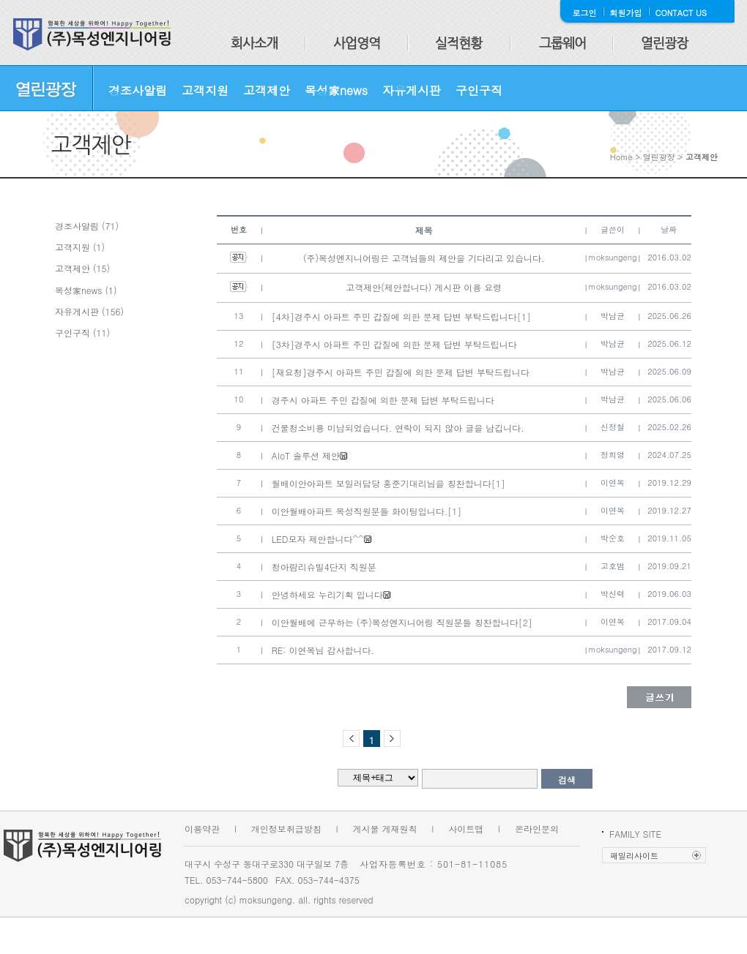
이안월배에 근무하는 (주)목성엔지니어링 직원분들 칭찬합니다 (395, 622)
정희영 (613, 454)
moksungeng (613, 257)
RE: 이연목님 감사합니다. (323, 650)
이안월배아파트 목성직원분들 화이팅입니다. (360, 511)
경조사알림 (137, 90)
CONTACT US (681, 12)
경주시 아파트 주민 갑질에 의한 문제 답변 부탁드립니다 (383, 400)
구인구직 (479, 90)
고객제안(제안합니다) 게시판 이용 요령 (424, 287)
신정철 (613, 426)
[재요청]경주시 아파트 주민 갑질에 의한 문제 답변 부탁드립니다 (400, 372)
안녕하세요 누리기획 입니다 (327, 594)
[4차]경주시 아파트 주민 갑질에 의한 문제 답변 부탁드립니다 (394, 316)
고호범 (613, 565)
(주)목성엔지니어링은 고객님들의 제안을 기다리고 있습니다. (424, 258)
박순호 (613, 538)
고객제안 (266, 90)
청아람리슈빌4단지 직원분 (324, 566)
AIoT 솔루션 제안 (306, 455)
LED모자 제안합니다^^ (318, 539)
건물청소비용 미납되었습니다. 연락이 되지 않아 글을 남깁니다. (398, 427)
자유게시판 (411, 90)
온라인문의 (537, 828)
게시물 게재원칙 (385, 828)
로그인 (585, 12)
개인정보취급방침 (286, 828)
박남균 (613, 315)
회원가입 (626, 12)
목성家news (336, 90)
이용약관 (202, 828)
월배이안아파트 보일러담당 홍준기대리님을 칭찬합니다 (381, 483)
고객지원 (205, 90)
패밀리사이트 (634, 855)
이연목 (613, 482)
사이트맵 (465, 828)
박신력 (613, 593)
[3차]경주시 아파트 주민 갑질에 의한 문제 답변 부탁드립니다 (394, 344)
